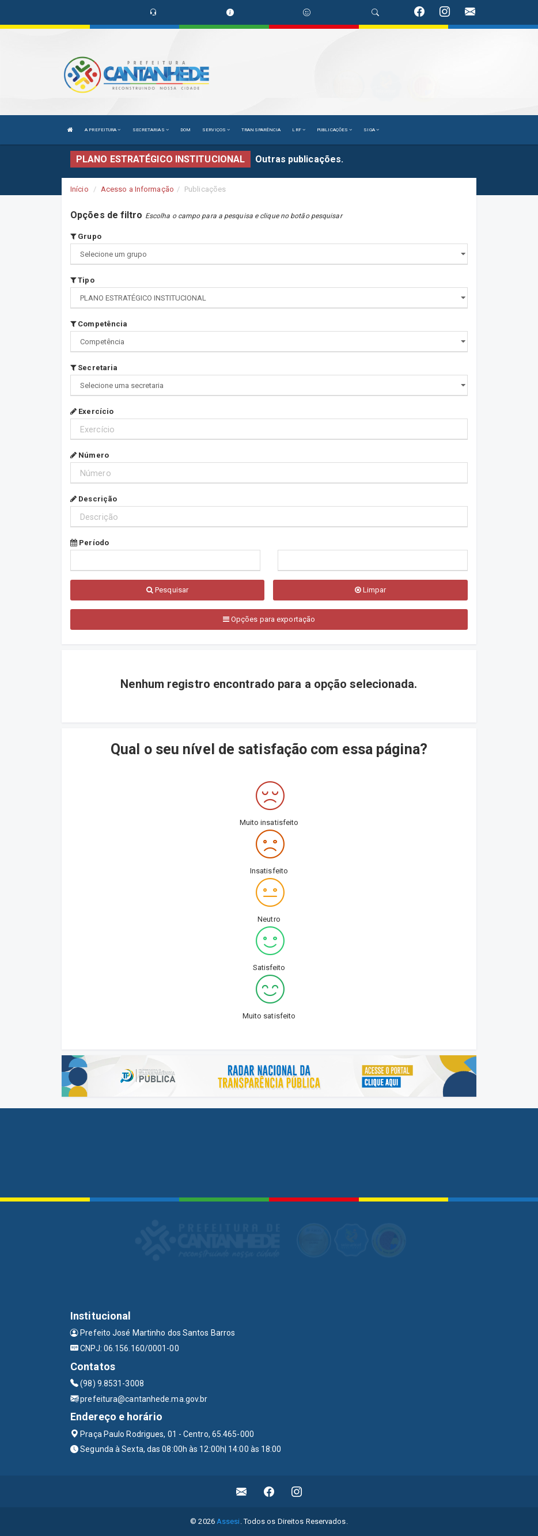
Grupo (85, 236)
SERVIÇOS (216, 129)
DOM (185, 129)
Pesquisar (167, 589)
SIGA (371, 129)
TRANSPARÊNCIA (261, 129)
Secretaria (94, 367)
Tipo (82, 280)
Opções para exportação (269, 619)
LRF (298, 129)
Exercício (91, 411)
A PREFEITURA (102, 129)
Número (89, 455)
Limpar (371, 589)
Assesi (228, 1521)
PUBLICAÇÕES (334, 129)
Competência (98, 324)
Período (89, 542)
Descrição (93, 499)
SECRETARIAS (150, 129)
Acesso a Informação (137, 189)
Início (79, 189)
